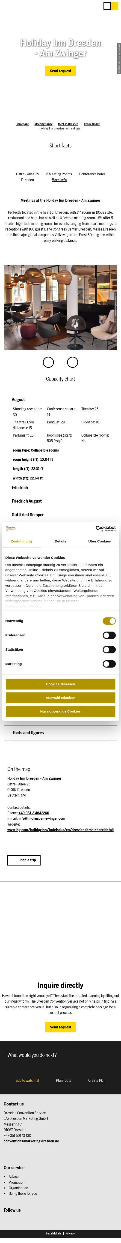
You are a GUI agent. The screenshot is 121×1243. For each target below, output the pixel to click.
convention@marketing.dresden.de (31, 1141)
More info (59, 180)
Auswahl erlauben (60, 698)
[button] (114, 6)
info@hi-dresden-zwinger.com (41, 818)
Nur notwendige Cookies (60, 711)
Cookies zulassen (60, 684)
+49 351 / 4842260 (33, 813)
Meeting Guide (44, 124)
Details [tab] (60, 541)
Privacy (70, 1233)
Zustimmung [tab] (21, 541)
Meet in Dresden (68, 124)
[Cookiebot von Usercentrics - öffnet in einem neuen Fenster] (95, 529)
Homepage (22, 124)
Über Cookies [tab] (99, 541)
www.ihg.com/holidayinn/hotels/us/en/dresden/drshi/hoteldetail (60, 830)
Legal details (54, 1233)
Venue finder (92, 124)
